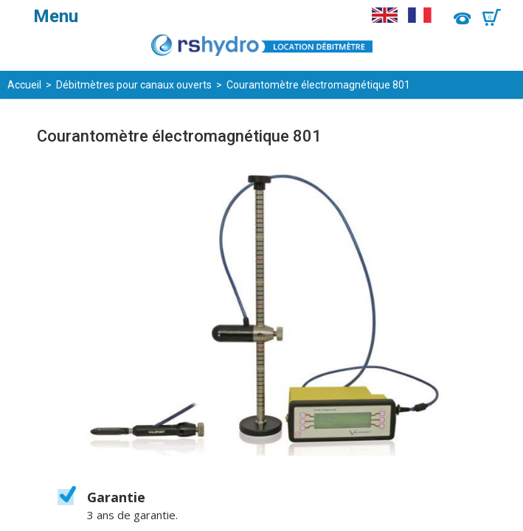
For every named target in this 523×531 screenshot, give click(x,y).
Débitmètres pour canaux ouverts (134, 85)
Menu (55, 16)
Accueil (24, 85)
